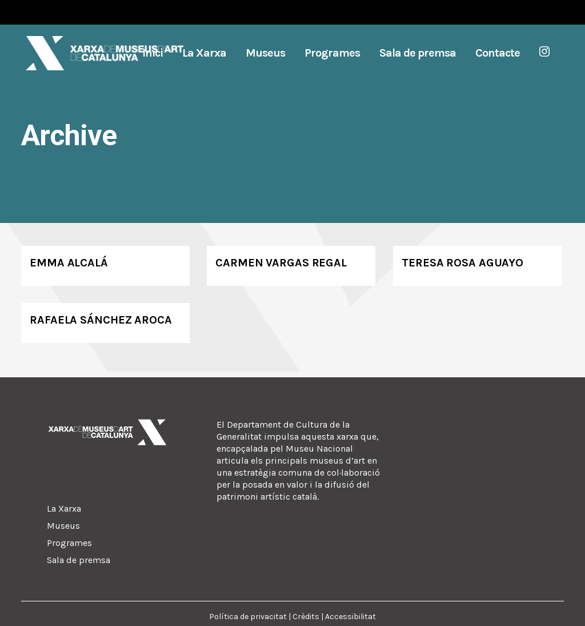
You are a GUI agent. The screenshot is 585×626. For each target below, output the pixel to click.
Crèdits (305, 616)
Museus (63, 525)
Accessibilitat (350, 616)
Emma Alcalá (69, 262)
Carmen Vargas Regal (281, 262)
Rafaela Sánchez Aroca (101, 319)
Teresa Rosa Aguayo (462, 262)
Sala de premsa (78, 560)
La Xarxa (64, 508)
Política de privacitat (248, 616)
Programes (69, 542)
